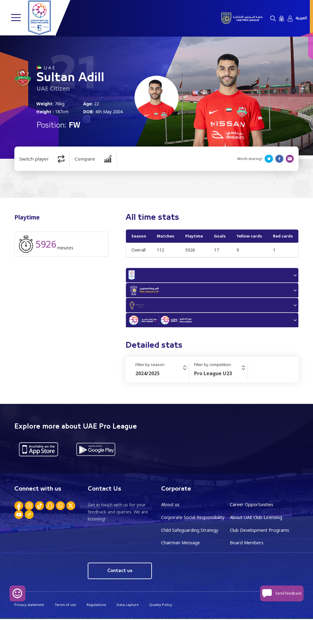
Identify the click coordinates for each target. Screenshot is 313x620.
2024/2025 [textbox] (147, 374)
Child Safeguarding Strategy (189, 531)
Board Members (246, 543)
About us (170, 505)
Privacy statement (29, 605)
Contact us (120, 572)
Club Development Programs (259, 531)
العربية (301, 18)
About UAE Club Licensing (256, 518)
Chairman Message (180, 543)
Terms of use (64, 605)
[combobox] (162, 374)
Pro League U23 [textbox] (213, 374)
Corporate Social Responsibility (192, 518)
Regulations (96, 605)
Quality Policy (160, 605)
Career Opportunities (251, 505)
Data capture (127, 605)
